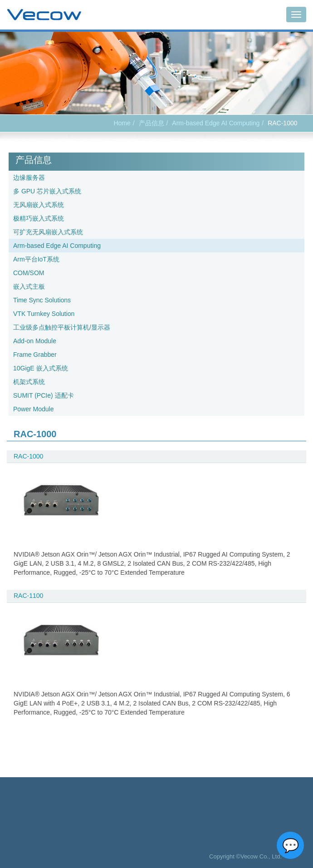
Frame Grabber (35, 354)
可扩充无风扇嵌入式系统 (48, 232)
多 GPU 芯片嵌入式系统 (47, 191)
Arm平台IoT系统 (36, 259)
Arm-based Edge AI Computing (215, 123)
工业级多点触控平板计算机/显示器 (61, 327)
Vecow (44, 15)
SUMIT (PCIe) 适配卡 (43, 395)
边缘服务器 (29, 177)
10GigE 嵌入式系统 (40, 368)
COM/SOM (28, 272)
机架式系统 (29, 381)
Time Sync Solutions (42, 300)
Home (121, 123)
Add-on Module (34, 341)
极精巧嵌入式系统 (38, 218)
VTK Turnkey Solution (43, 313)
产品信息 (151, 123)
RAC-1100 (28, 595)
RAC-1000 (28, 456)
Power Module (33, 409)
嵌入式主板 (29, 286)
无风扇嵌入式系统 (38, 204)
